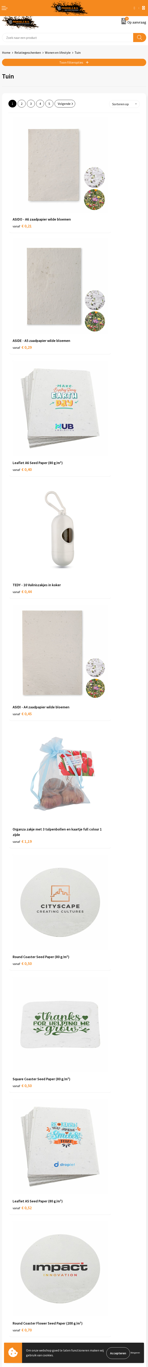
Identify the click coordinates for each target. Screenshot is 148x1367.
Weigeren (135, 1353)
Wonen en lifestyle (58, 53)
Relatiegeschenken (27, 53)
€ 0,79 (87, 635)
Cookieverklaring (87, 1281)
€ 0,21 (22, 192)
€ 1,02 (22, 725)
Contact (7, 1275)
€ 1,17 (22, 899)
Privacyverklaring (88, 1287)
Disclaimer (83, 1293)
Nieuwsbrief (84, 1218)
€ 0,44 (87, 277)
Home (6, 53)
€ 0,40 (22, 277)
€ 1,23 (87, 1157)
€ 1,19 (87, 366)
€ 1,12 (22, 983)
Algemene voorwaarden (92, 1275)
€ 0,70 (87, 546)
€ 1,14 (22, 1162)
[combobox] (67, 37)
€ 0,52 (22, 540)
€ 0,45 (22, 361)
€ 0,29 (87, 192)
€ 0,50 (22, 450)
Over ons (82, 1212)
